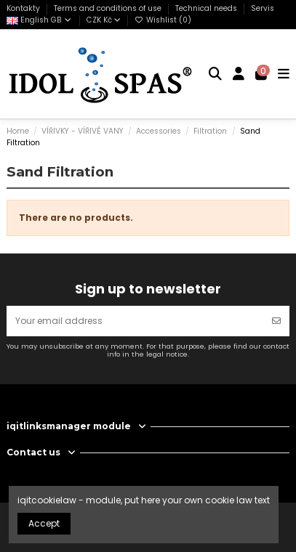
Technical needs (207, 8)
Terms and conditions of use (109, 8)
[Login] (239, 74)
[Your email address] (135, 321)
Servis (262, 8)
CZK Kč (104, 20)
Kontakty (24, 8)
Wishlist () (163, 20)
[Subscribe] (276, 321)
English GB (40, 20)
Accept (44, 523)
